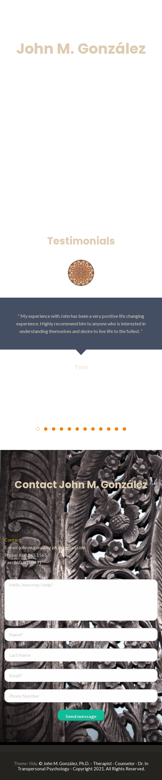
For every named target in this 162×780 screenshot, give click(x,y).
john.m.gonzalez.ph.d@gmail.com (52, 547)
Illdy (33, 763)
